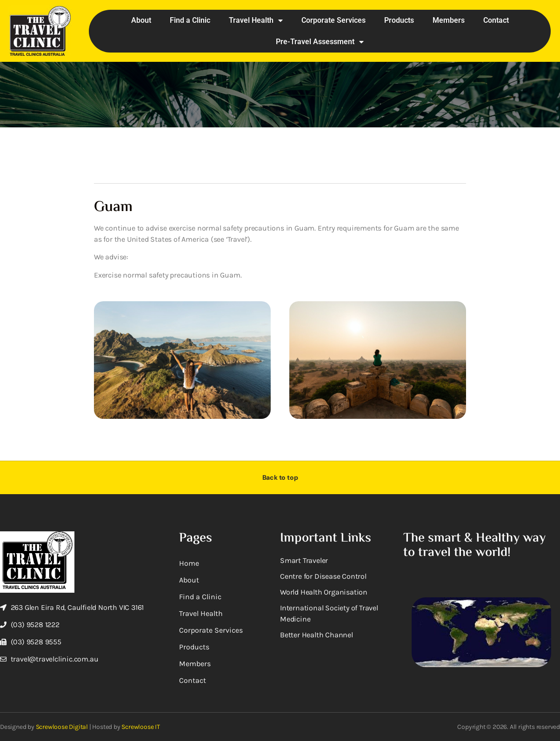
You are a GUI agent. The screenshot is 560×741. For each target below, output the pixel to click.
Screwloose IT (140, 727)
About (141, 20)
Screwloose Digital (62, 727)
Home (189, 563)
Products (399, 20)
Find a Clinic (190, 20)
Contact (496, 20)
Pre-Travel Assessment (320, 41)
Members (449, 20)
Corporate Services (333, 20)
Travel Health (256, 20)
